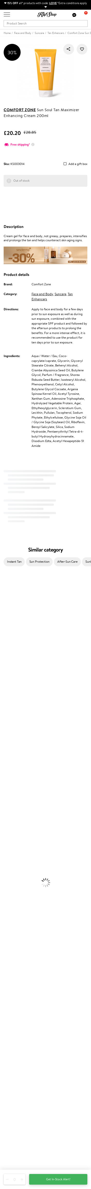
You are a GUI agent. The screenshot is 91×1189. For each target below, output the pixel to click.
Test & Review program (19, 1033)
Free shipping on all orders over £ (28, 928)
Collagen (6, 895)
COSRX (5, 649)
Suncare (60, 294)
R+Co (4, 734)
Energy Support (10, 899)
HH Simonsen (9, 663)
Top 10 (8, 1037)
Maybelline (7, 625)
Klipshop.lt (11, 1065)
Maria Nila (7, 696)
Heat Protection (11, 805)
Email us (9, 1142)
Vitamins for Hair (11, 890)
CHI (3, 725)
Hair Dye (6, 810)
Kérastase (6, 602)
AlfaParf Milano (10, 739)
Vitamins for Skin (11, 904)
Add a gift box (77, 164)
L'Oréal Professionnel (14, 678)
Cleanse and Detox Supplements (22, 909)
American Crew (10, 763)
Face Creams (9, 814)
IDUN (4, 748)
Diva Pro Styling (11, 692)
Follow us (10, 1159)
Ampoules (7, 791)
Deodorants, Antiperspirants (19, 838)
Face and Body (42, 294)
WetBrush (7, 744)
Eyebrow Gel (8, 857)
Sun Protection (39, 562)
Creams (5, 795)
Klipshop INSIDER (16, 973)
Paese (4, 668)
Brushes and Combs (13, 800)
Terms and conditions (18, 959)
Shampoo (6, 777)
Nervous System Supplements (20, 914)
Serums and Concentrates (17, 824)
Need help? (11, 1129)
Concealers (7, 862)
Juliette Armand (11, 583)
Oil (2, 786)
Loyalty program (15, 1042)
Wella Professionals (13, 682)
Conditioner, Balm (12, 781)
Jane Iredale (8, 616)
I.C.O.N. (5, 621)
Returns (9, 1020)
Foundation (7, 852)
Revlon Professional (13, 701)
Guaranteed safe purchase (21, 942)
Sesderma (6, 607)
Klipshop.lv (11, 1060)
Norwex (5, 659)
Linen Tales (7, 644)
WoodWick (7, 640)
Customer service (17, 991)
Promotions (13, 1028)
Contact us (11, 996)
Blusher (5, 880)
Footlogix (6, 720)
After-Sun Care (67, 562)
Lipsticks (5, 885)
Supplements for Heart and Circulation (26, 923)
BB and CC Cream (12, 871)
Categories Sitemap (17, 982)
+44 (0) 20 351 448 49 (19, 1133)
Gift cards (10, 1010)
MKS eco (6, 710)
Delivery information (18, 1005)
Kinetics (5, 715)
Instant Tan (14, 562)
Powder (5, 866)
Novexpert (7, 767)
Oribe (4, 706)
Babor (4, 593)
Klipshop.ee (11, 1070)
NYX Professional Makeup (17, 654)
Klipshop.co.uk (14, 954)
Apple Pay (10, 968)
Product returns (14, 933)
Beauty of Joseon (12, 630)
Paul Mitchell (9, 753)
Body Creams (9, 819)
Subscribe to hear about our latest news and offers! (38, 1098)
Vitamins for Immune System (20, 918)
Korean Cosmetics (12, 848)
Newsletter (11, 1093)
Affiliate (9, 978)
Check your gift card (18, 1015)
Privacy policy (13, 964)
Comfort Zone (20, 109)
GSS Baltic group (16, 1056)
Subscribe (15, 1116)
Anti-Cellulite (9, 833)
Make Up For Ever (12, 758)
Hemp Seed (8, 611)
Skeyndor (6, 687)
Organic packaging (16, 937)
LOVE (53, 3)
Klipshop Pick (13, 1047)
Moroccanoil (8, 673)
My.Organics (8, 635)
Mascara (5, 876)
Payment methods (16, 1001)
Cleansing (6, 829)
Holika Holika (9, 729)
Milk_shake (7, 588)
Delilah (4, 597)
